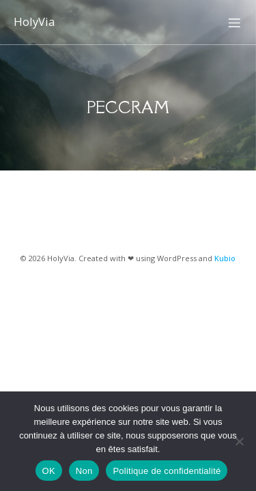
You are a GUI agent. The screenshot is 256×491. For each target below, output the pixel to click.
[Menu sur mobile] (234, 22)
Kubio (225, 258)
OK (48, 471)
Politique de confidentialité (167, 471)
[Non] (239, 441)
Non (84, 471)
